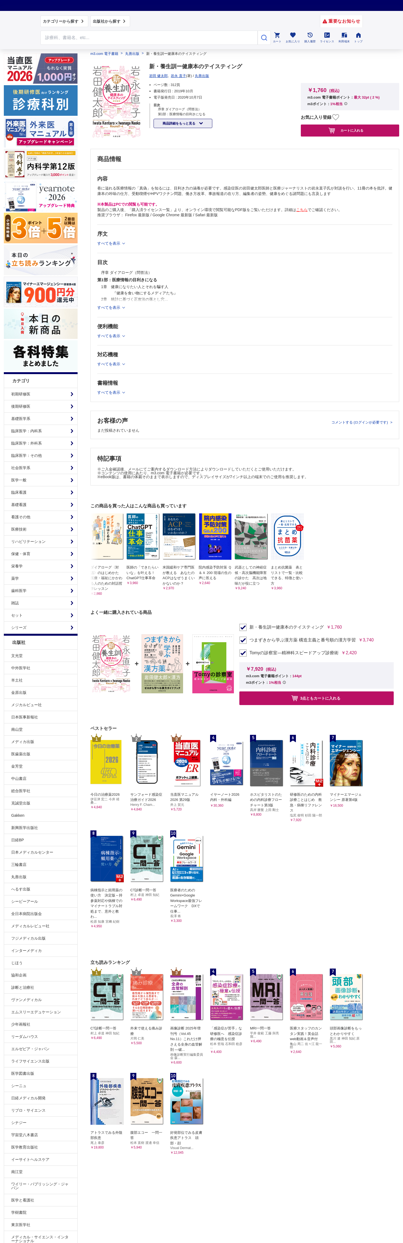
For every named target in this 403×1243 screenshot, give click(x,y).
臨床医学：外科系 (26, 443)
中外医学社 (20, 668)
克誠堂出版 (20, 803)
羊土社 (17, 680)
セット (17, 615)
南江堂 (17, 1172)
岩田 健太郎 (158, 76)
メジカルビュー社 (26, 705)
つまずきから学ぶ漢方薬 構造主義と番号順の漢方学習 (302, 640)
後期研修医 (20, 406)
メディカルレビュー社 (30, 926)
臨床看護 (19, 492)
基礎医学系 (20, 418)
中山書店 (19, 778)
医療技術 (19, 529)
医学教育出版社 (24, 1147)
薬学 (15, 578)
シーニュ (19, 1086)
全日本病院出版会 (26, 913)
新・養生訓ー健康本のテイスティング (286, 627)
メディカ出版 (22, 741)
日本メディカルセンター (32, 852)
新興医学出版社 (24, 827)
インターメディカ (26, 950)
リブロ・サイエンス (28, 1110)
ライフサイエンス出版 (30, 1061)
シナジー (19, 1122)
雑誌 (15, 603)
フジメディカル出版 (28, 938)
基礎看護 (19, 504)
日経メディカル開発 (28, 1098)
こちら (302, 210)
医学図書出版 (22, 1073)
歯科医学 (19, 590)
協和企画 (19, 975)
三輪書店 (19, 864)
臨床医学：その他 (26, 455)
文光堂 (17, 655)
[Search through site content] (149, 38)
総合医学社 (20, 791)
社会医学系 (20, 468)
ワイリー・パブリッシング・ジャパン (40, 1186)
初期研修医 (20, 394)
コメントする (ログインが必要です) (360, 422)
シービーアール (24, 901)
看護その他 (20, 517)
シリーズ (19, 627)
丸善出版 (19, 877)
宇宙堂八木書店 (24, 1135)
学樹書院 (19, 1212)
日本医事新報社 (24, 717)
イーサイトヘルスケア (30, 1159)
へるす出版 (20, 889)
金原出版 (19, 692)
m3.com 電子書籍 (104, 53)
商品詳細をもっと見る (179, 123)
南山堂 (17, 729)
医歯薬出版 (20, 754)
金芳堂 (17, 766)
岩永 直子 (178, 76)
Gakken (17, 815)
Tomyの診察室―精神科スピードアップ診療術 (294, 653)
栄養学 (17, 566)
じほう (17, 963)
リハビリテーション (28, 541)
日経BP (17, 840)
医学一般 (19, 480)
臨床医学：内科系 (26, 431)
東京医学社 (20, 1225)
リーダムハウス (24, 1036)
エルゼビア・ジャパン (30, 1049)
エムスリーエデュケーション (36, 1012)
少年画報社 (20, 1024)
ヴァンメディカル (26, 1000)
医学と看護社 (22, 1200)
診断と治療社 (22, 987)
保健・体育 (20, 554)
